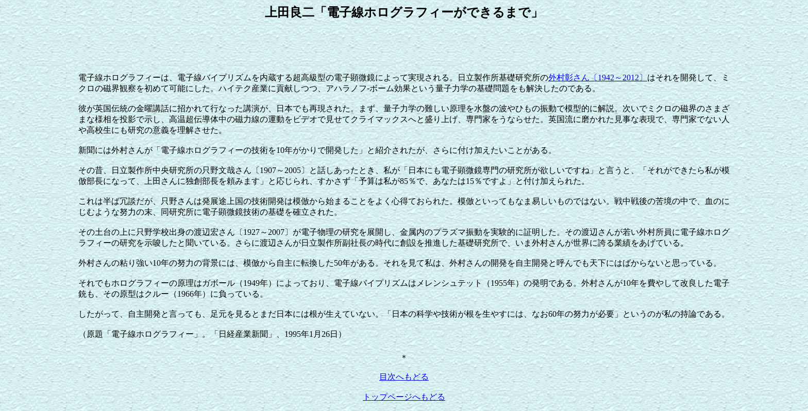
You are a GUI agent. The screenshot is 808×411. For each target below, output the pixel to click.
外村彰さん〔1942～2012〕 (597, 77)
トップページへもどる (404, 396)
